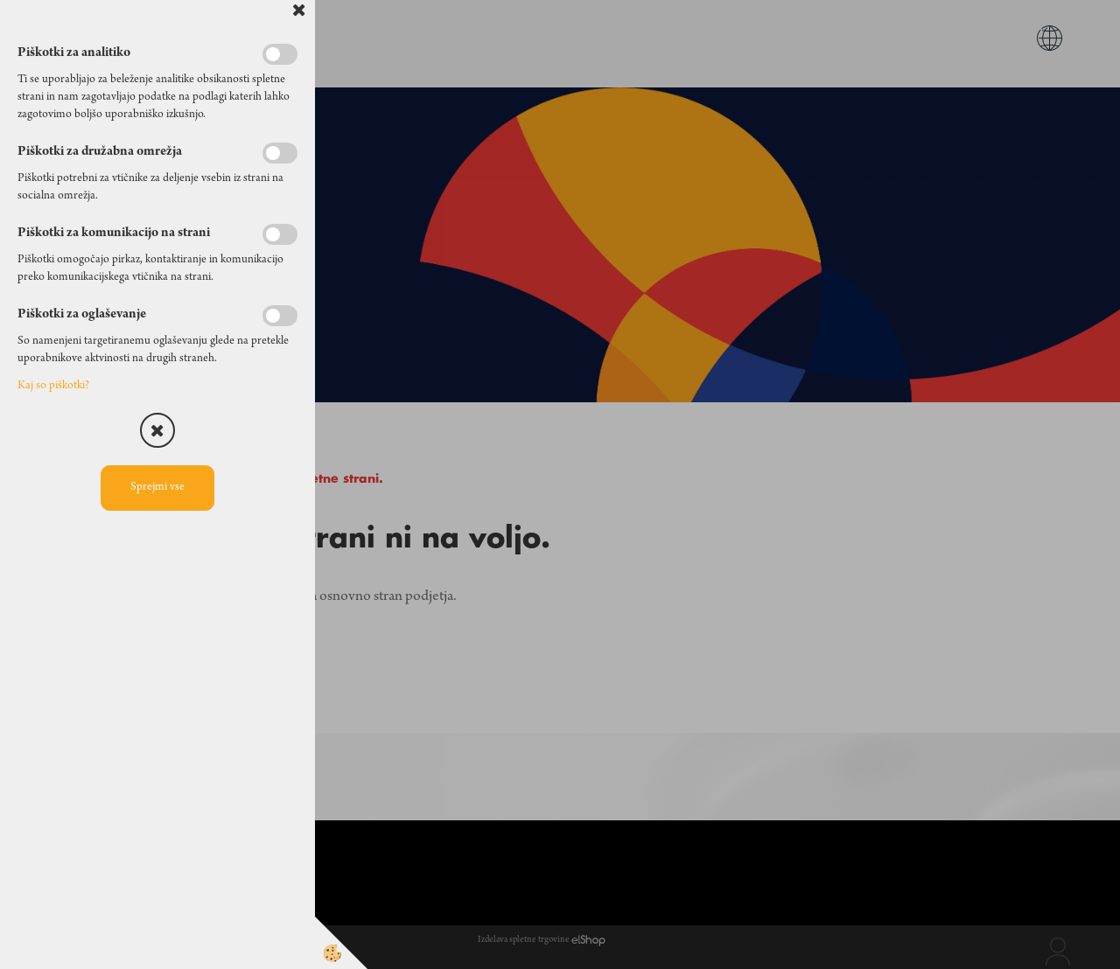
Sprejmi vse (157, 488)
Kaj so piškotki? (53, 386)
